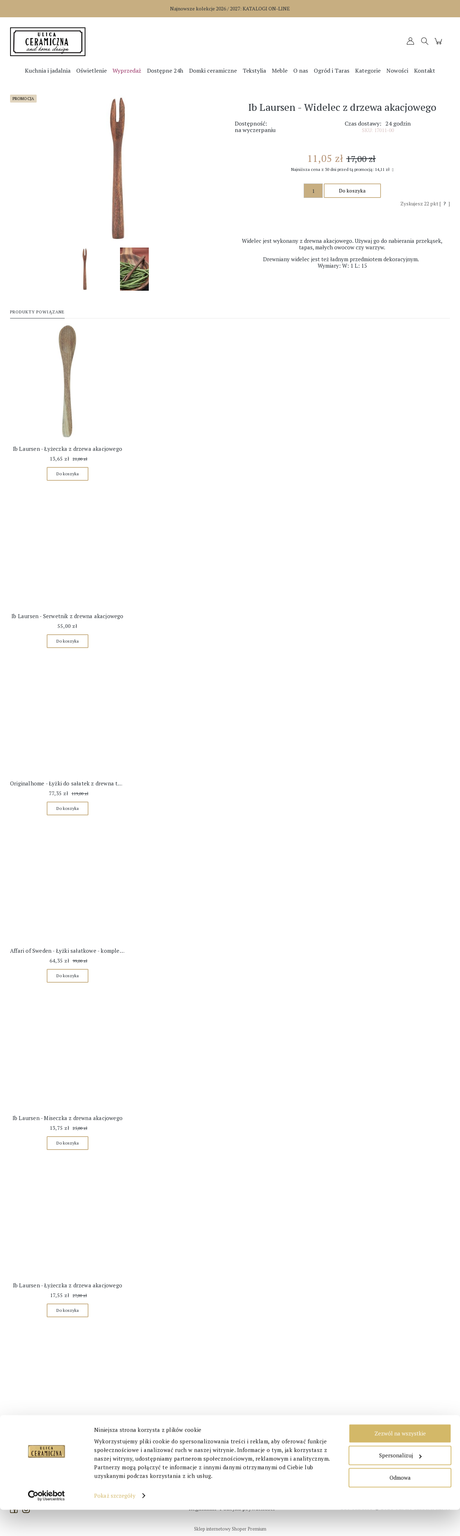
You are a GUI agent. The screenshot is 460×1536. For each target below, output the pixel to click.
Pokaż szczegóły (114, 1522)
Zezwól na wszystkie (400, 1459)
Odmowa (400, 1504)
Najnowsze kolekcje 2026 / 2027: (230, 8)
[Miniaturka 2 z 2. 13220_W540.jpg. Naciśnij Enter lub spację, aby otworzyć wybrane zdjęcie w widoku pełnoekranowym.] (134, 269)
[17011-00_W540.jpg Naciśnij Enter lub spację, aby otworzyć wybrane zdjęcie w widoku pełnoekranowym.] (117, 168)
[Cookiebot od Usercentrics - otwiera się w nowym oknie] (46, 1522)
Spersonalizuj (400, 1481)
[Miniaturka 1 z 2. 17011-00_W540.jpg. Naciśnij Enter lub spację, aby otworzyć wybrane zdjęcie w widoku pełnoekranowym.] (85, 269)
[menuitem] (47, 70)
